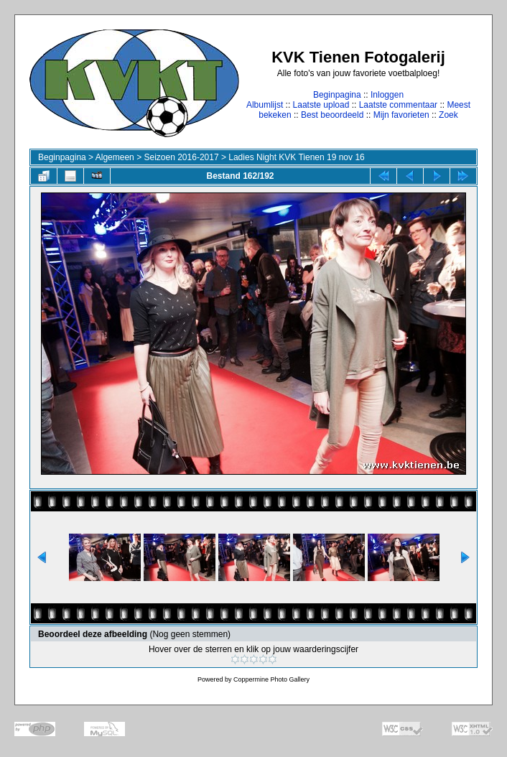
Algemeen (115, 157)
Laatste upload (321, 105)
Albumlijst (264, 105)
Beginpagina (337, 95)
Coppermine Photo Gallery (271, 679)
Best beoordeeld (332, 115)
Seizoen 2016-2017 (181, 157)
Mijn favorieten (401, 115)
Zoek (448, 115)
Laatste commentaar (398, 105)
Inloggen (387, 95)
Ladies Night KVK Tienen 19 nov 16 (296, 157)
